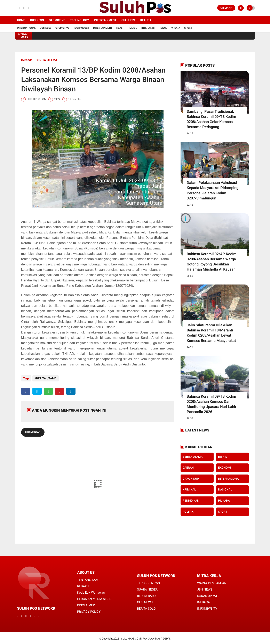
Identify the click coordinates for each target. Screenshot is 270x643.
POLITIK (188, 511)
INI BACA (203, 600)
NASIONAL (225, 489)
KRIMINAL (189, 489)
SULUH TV (128, 20)
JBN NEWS (204, 587)
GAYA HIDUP (191, 478)
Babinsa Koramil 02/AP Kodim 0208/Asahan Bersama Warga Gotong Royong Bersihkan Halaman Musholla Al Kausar (212, 262)
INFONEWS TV (207, 606)
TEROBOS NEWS (148, 581)
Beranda (26, 60)
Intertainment (105, 20)
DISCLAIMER (86, 603)
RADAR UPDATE (208, 594)
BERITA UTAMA (46, 60)
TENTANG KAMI (88, 578)
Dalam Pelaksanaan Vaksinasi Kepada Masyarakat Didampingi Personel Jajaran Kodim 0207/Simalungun (213, 190)
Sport (188, 27)
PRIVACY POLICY (89, 609)
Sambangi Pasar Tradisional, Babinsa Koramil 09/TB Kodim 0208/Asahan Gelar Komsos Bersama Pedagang (211, 119)
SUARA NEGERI (147, 587)
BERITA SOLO (146, 606)
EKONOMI (224, 467)
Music (133, 27)
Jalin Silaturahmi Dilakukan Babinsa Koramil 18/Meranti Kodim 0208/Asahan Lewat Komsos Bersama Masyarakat (211, 333)
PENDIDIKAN (191, 500)
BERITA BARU (146, 594)
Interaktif (148, 27)
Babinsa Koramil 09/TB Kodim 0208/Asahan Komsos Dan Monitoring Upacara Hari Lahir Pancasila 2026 (211, 404)
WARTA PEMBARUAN (212, 581)
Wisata (175, 27)
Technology (79, 20)
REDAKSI (83, 584)
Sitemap (226, 7)
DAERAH (188, 467)
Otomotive (57, 20)
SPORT (222, 511)
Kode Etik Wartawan (91, 590)
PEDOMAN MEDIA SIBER (94, 597)
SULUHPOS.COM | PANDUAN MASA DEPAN (146, 636)
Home (21, 20)
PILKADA (224, 500)
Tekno (163, 27)
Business (37, 20)
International (26, 27)
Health (145, 20)
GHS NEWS (145, 600)
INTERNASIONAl (228, 478)
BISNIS (222, 456)
